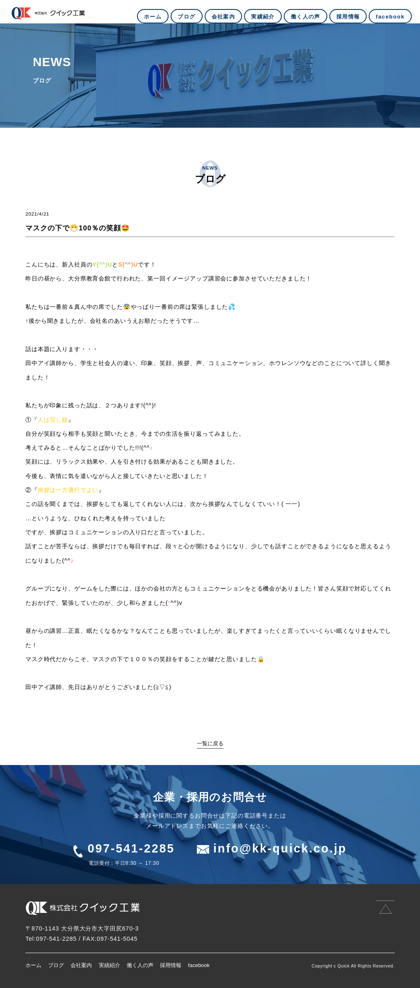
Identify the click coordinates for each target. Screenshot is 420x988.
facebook (199, 965)
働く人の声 (140, 965)
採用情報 (170, 965)
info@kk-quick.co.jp (280, 848)
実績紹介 (109, 965)
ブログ (56, 965)
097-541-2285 (131, 848)
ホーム (33, 965)
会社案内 (81, 965)
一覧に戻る (210, 743)
